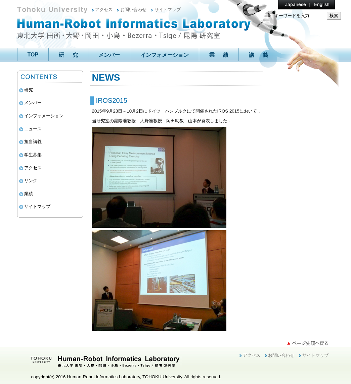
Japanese (291, 4)
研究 (28, 89)
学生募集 (33, 154)
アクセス (104, 9)
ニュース (33, 128)
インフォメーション (164, 55)
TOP (33, 54)
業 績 (218, 55)
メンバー (109, 55)
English (318, 4)
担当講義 (33, 141)
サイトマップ (168, 9)
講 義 (258, 55)
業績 (28, 193)
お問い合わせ (133, 9)
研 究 (68, 55)
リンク (30, 180)
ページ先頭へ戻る (307, 343)
